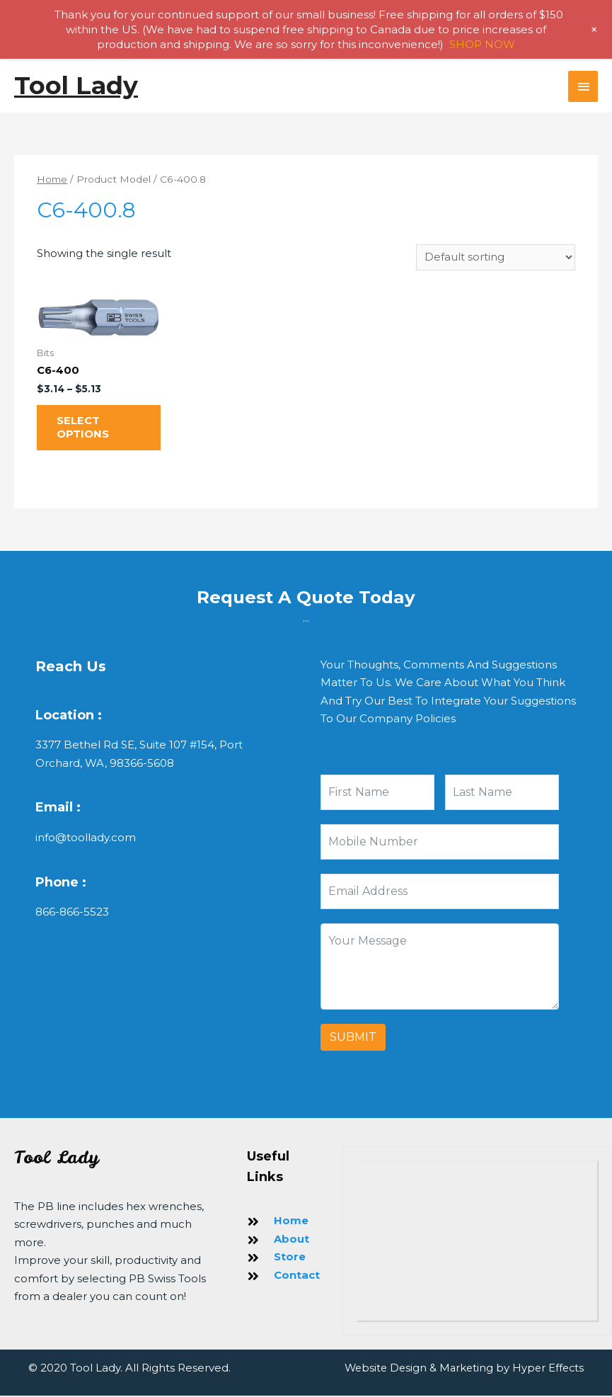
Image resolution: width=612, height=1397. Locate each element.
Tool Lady (76, 85)
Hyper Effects (547, 1369)
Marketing (463, 1369)
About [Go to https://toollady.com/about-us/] (291, 1241)
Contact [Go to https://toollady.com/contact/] (297, 1277)
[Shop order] (495, 257)
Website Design (380, 1369)
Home (53, 179)
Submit (353, 1039)
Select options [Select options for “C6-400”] (84, 429)
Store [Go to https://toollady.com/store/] (290, 1258)
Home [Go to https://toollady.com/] (291, 1222)
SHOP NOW (482, 44)
